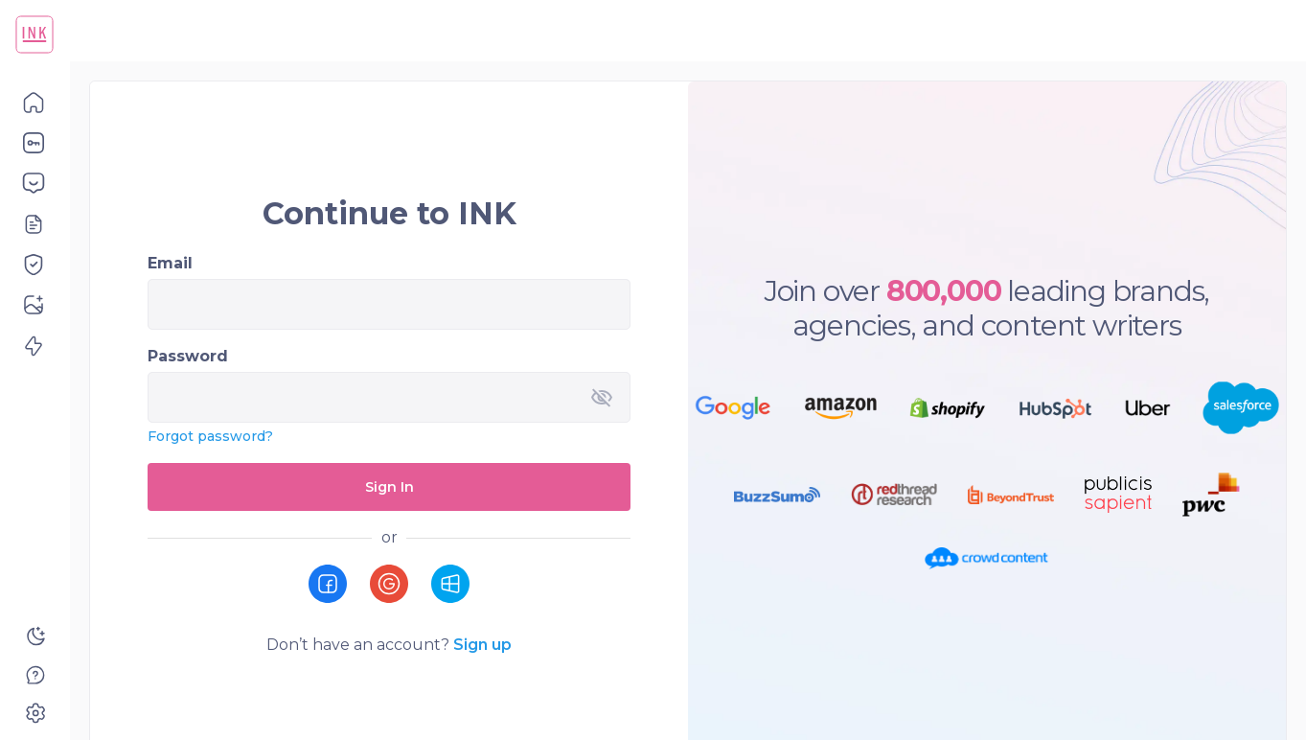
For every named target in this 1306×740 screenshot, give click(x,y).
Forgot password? (210, 436)
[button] (35, 101)
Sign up (482, 645)
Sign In (389, 487)
